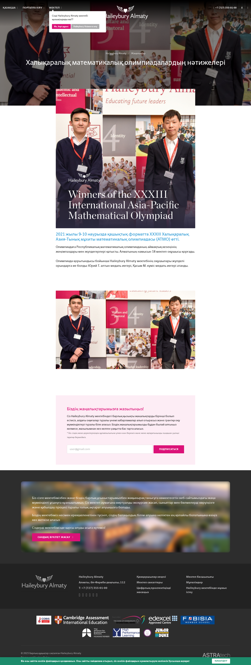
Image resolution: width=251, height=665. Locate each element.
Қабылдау (221, 661)
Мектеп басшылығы (200, 576)
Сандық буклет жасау (55, 537)
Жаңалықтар (138, 53)
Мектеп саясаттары (150, 582)
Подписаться (168, 449)
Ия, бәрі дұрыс (61, 26)
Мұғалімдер (194, 582)
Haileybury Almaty (116, 53)
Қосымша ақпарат (179, 661)
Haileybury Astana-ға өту (85, 26)
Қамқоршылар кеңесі (151, 576)
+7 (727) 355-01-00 (94, 588)
